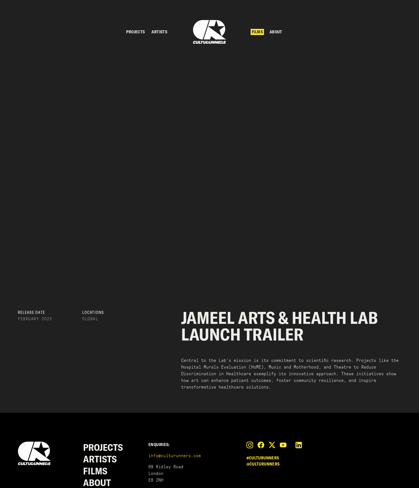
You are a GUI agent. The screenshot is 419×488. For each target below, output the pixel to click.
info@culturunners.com (174, 455)
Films (257, 31)
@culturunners (263, 464)
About (276, 31)
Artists (159, 31)
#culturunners (262, 458)
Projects (135, 31)
